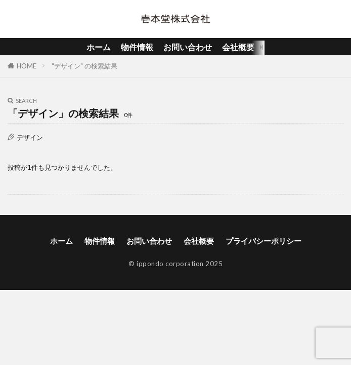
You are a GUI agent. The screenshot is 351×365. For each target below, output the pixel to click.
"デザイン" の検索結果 (84, 66)
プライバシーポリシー (263, 240)
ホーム (98, 47)
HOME (26, 66)
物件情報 (137, 47)
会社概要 (238, 47)
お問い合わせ (187, 47)
